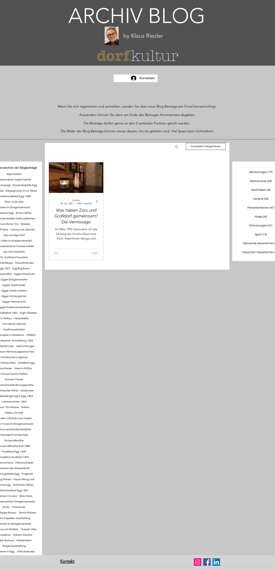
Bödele (25, 224)
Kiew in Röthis (23, 368)
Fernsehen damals (14, 324)
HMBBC (31, 335)
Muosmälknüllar (14, 440)
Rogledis (27, 474)
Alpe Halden (14, 174)
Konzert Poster (14, 379)
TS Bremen (19, 507)
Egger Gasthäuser (14, 285)
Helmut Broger (25, 346)
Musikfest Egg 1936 (14, 451)
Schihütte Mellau (23, 485)
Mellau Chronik (14, 412)
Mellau (25, 407)
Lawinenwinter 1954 (14, 401)
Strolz (5, 507)
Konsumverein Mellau (14, 374)
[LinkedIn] (216, 562)
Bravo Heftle (23, 213)
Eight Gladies (28, 313)
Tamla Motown (27, 512)
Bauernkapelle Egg (25, 185)
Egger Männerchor (14, 301)
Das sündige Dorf (14, 235)
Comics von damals (22, 229)
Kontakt (67, 561)
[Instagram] (197, 562)
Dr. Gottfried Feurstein (14, 257)
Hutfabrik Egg (26, 363)
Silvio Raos (25, 496)
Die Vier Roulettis (14, 252)
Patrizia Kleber (24, 462)
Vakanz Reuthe (22, 535)
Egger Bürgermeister (14, 279)
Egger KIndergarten (14, 296)
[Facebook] (207, 562)
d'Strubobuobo (26, 551)
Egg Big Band (21, 268)
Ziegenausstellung (14, 546)
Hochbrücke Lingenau (14, 357)
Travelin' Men (29, 529)
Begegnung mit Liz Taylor (21, 190)
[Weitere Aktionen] (98, 201)
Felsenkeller (21, 318)
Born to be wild (14, 202)
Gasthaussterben (14, 329)
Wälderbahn (24, 540)
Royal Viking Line (24, 479)
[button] (176, 147)
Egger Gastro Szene (14, 290)
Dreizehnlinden (24, 263)
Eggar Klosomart (24, 274)
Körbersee (27, 390)
